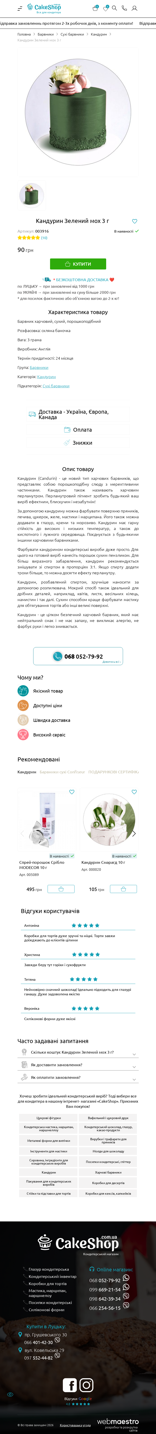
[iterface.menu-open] (20, 9)
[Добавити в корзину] (61, 889)
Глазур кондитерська (49, 1269)
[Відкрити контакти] (124, 8)
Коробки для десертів (108, 1183)
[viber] (126, 1296)
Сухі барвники (72, 33)
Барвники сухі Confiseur (62, 771)
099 (105, 1289)
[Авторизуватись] (134, 8)
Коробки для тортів (48, 1283)
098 (105, 1298)
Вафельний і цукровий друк (108, 1118)
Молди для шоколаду (108, 1151)
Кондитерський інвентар (53, 1276)
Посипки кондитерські (50, 1302)
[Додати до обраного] (71, 792)
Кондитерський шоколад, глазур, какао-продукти (108, 1128)
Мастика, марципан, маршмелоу (47, 1293)
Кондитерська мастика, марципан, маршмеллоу (49, 1128)
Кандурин (99, 33)
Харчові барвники (108, 1172)
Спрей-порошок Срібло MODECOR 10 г (41, 865)
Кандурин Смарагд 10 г (103, 862)
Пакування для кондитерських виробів (48, 1182)
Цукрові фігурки (49, 1118)
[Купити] (78, 263)
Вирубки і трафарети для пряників (108, 1140)
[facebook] (70, 1385)
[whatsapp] (126, 1278)
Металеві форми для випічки (48, 1140)
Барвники (46, 33)
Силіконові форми (46, 1309)
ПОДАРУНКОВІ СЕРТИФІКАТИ (116, 771)
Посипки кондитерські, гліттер (108, 1162)
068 (105, 1280)
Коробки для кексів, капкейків (108, 1193)
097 (38, 1357)
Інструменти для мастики (48, 1151)
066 (105, 1307)
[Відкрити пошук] (114, 8)
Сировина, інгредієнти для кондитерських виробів (48, 1161)
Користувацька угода (75, 1425)
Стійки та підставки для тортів (49, 1193)
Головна (24, 33)
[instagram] (86, 1385)
